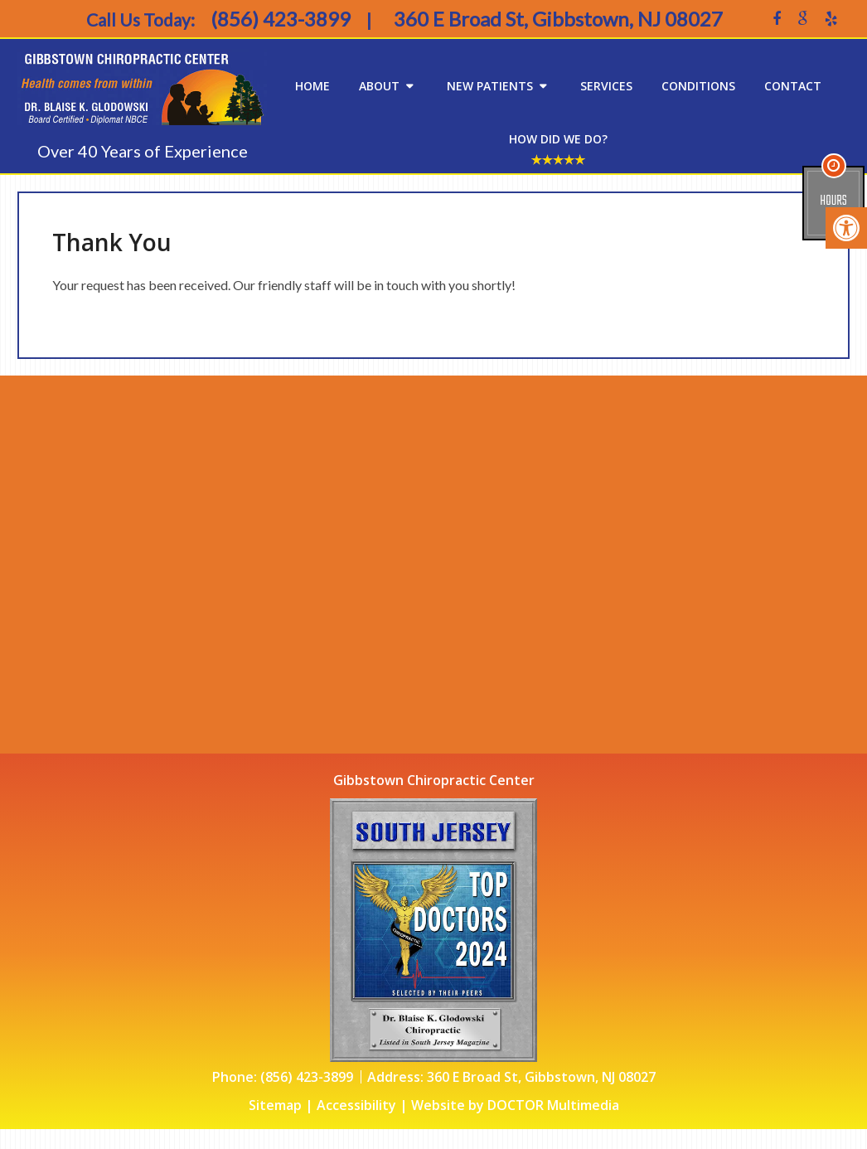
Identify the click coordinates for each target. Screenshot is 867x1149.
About (379, 86)
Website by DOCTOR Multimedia (515, 1105)
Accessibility (356, 1105)
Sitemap (275, 1105)
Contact (792, 86)
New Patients (490, 86)
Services (606, 86)
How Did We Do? (558, 139)
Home (312, 86)
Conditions (698, 86)
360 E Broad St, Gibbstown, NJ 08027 (541, 1077)
